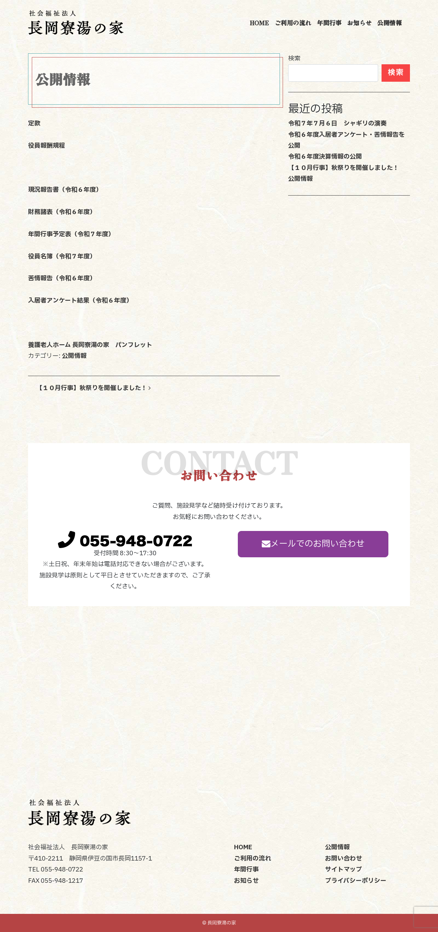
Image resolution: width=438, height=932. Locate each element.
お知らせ (359, 22)
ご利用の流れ (292, 22)
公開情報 (389, 22)
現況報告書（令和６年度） (65, 190)
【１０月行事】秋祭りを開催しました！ (93, 388)
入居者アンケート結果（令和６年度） (80, 300)
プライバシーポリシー (355, 881)
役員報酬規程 (46, 145)
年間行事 (329, 22)
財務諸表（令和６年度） (62, 212)
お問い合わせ (343, 858)
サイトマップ (343, 869)
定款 (34, 123)
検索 (294, 58)
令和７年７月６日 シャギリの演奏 (337, 123)
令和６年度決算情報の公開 (325, 156)
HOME (259, 22)
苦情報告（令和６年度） (62, 278)
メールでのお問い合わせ (313, 543)
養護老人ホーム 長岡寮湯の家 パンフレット (90, 345)
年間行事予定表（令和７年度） (71, 234)
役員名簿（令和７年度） (62, 256)
